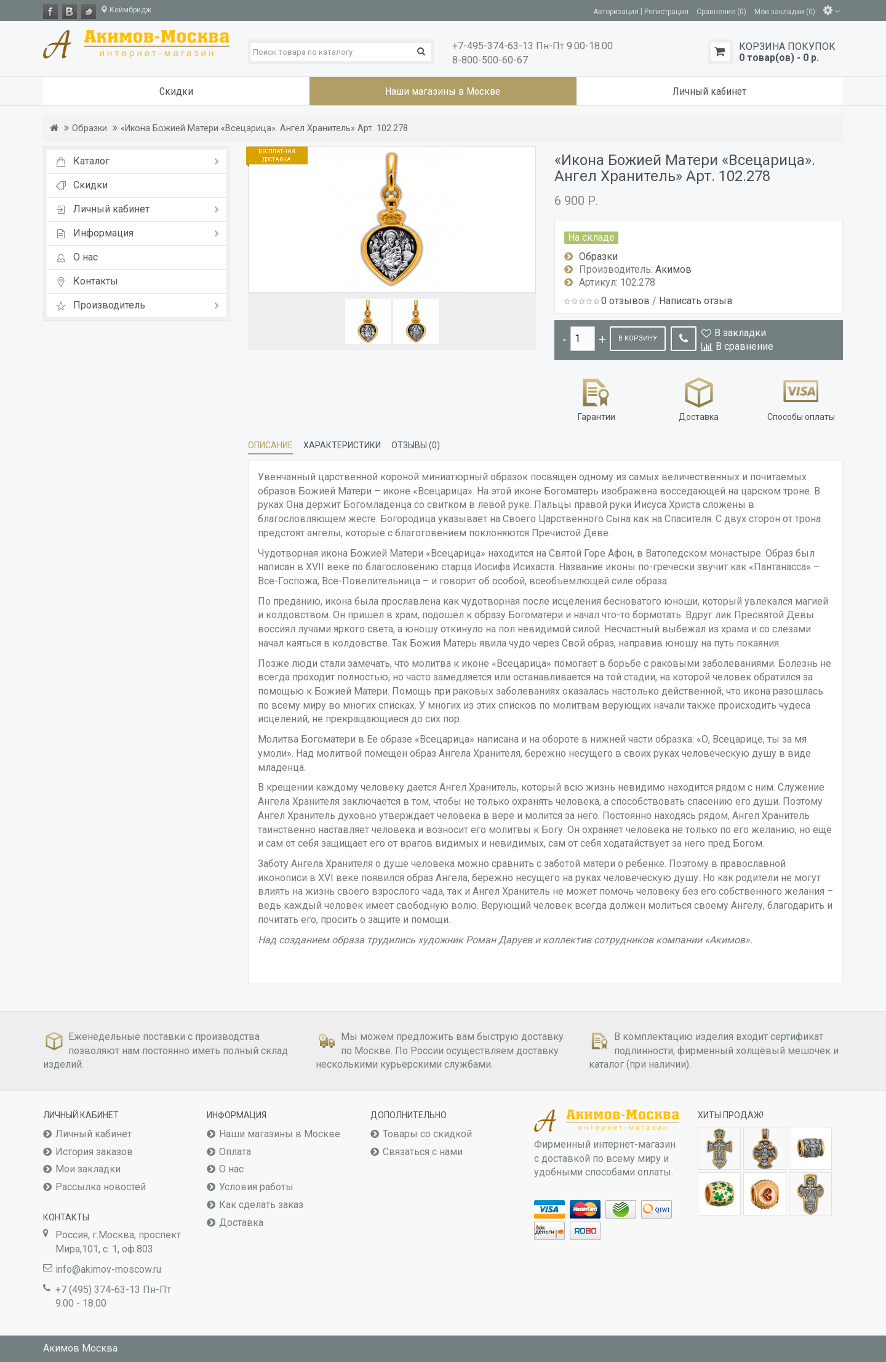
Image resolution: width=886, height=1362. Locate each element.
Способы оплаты (801, 398)
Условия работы (256, 1187)
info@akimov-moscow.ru (108, 1269)
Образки (89, 128)
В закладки (740, 333)
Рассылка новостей (100, 1187)
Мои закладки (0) (784, 11)
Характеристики (342, 445)
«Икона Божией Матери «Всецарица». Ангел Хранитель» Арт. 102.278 (264, 128)
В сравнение (744, 346)
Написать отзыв (696, 301)
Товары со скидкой (427, 1134)
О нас (231, 1169)
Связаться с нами (423, 1152)
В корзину (637, 338)
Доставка (699, 398)
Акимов (673, 269)
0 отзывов (625, 301)
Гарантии (596, 398)
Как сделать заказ (261, 1205)
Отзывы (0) (415, 445)
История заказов (94, 1152)
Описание (270, 445)
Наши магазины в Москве (279, 1134)
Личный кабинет (93, 1134)
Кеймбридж (125, 10)
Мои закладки (88, 1169)
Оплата (235, 1152)
